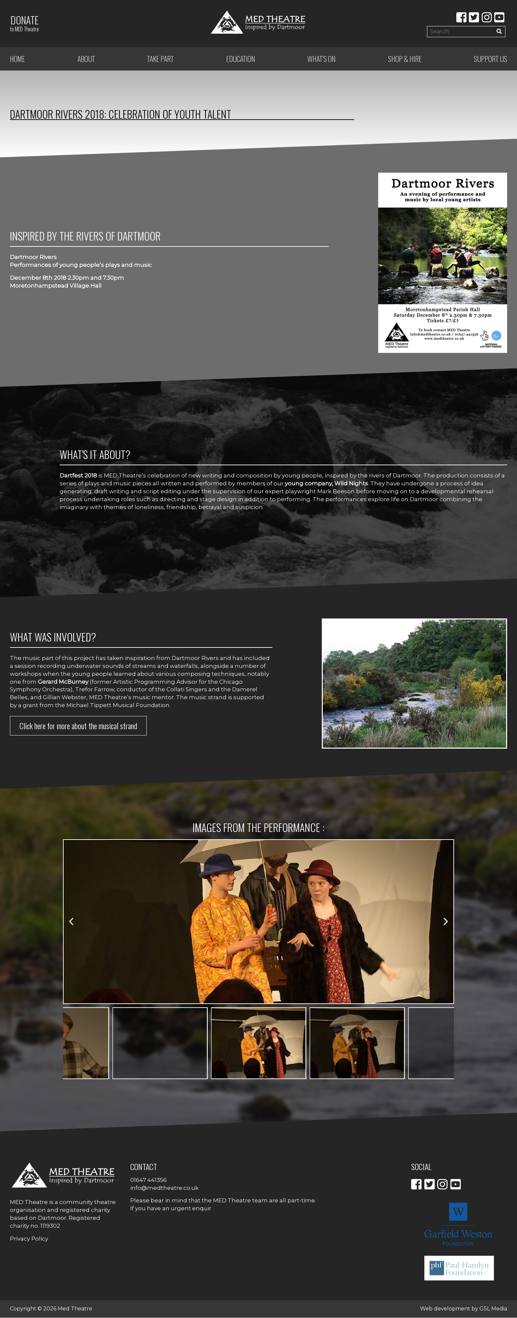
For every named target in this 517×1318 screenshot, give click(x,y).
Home (17, 59)
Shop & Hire (405, 59)
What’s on (321, 59)
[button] (71, 922)
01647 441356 (148, 1180)
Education (240, 59)
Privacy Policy (29, 1239)
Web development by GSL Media (463, 1309)
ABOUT (86, 59)
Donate (24, 23)
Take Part (160, 59)
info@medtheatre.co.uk (164, 1188)
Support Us (490, 59)
